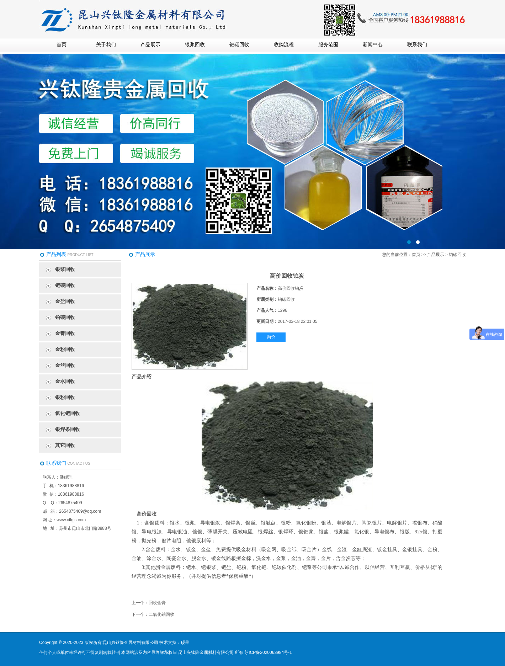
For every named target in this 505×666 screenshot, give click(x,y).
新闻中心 (373, 44)
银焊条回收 (67, 429)
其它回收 (65, 445)
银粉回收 (65, 397)
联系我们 (417, 44)
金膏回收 (65, 333)
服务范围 (328, 44)
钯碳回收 (239, 44)
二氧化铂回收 (161, 614)
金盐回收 (65, 301)
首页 (62, 44)
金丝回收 (65, 365)
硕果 (185, 642)
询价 (271, 337)
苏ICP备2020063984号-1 (268, 652)
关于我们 (106, 44)
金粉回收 (65, 349)
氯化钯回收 (67, 413)
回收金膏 (157, 602)
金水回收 (65, 381)
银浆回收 (195, 44)
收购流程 (284, 44)
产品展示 (150, 44)
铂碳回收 (65, 317)
